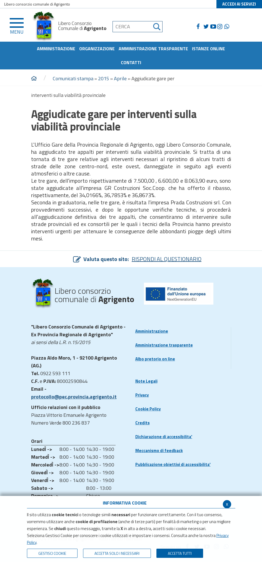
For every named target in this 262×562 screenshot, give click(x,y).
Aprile (120, 78)
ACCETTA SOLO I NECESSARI (116, 553)
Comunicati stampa (73, 78)
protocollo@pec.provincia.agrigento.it (74, 396)
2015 (103, 78)
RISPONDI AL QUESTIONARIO (166, 259)
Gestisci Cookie (52, 553)
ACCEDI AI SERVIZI (239, 4)
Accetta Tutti (180, 553)
